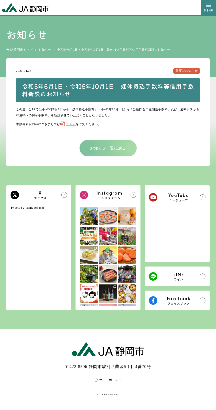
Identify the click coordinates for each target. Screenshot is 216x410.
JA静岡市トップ (21, 49)
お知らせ (45, 49)
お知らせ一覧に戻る (108, 148)
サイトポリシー (110, 380)
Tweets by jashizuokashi (27, 207)
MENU (208, 7)
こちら (71, 124)
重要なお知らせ (187, 70)
